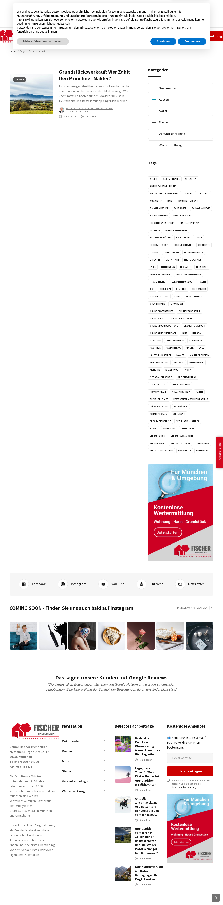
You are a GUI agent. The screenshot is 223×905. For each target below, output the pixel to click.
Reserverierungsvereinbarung (190, 399)
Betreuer (155, 230)
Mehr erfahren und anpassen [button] (42, 893)
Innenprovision (175, 340)
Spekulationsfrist (160, 421)
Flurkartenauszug (181, 281)
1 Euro (153, 178)
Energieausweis (192, 259)
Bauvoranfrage (201, 208)
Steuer (153, 428)
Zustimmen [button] (192, 893)
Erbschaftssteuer (160, 274)
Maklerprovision (199, 355)
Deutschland (171, 252)
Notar (188, 369)
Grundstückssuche (194, 325)
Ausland (189, 193)
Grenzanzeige (194, 296)
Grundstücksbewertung (164, 325)
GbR (152, 289)
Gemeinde (181, 289)
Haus (184, 333)
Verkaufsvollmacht (182, 436)
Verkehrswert (158, 443)
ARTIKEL (77, 36)
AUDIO (93, 36)
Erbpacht (185, 267)
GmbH (177, 296)
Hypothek (155, 340)
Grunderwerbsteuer (161, 311)
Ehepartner (172, 259)
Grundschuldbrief (181, 318)
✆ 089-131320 (147, 36)
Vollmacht (202, 450)
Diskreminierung (193, 252)
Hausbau (197, 333)
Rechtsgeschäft (159, 399)
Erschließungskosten (188, 274)
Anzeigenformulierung (163, 186)
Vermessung (202, 443)
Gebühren (165, 289)
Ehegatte (155, 259)
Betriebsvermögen (160, 237)
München (155, 369)
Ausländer (156, 201)
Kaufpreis (155, 347)
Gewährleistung (159, 296)
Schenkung (179, 414)
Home (13, 51)
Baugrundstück (159, 208)
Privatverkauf (158, 391)
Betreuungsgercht (176, 230)
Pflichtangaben (181, 384)
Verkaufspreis (158, 436)
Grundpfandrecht (189, 311)
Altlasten (191, 178)
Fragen (202, 281)
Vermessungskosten (161, 450)
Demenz (154, 252)
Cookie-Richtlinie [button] (148, 868)
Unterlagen (187, 428)
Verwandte (184, 450)
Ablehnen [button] (163, 893)
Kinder (190, 347)
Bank (170, 201)
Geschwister (199, 289)
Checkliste (204, 245)
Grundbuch (177, 303)
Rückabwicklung (159, 406)
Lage (201, 347)
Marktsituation (159, 362)
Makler (180, 355)
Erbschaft (202, 267)
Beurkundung (184, 237)
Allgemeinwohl (171, 178)
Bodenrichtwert (183, 245)
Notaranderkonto (161, 377)
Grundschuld (158, 318)
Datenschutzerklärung (184, 762)
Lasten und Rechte (160, 355)
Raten (199, 391)
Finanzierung (157, 281)
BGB (199, 237)
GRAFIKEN (110, 36)
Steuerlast (169, 428)
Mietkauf (179, 362)
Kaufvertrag (173, 347)
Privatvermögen (181, 391)
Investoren (195, 340)
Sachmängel (181, 406)
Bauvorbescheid (159, 215)
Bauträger (180, 208)
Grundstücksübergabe (163, 333)
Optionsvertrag (187, 377)
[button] (57, 36)
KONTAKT (130, 36)
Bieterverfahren (159, 245)
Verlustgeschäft (180, 443)
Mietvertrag (196, 362)
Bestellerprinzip (189, 223)
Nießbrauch (172, 369)
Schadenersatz (158, 414)
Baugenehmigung (188, 201)
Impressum (172, 36)
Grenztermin (157, 303)
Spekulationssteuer (187, 421)
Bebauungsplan (182, 215)
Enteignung (168, 267)
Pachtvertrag (158, 384)
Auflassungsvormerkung (164, 193)
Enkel (153, 267)
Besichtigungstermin (162, 223)
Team (159, 36)
